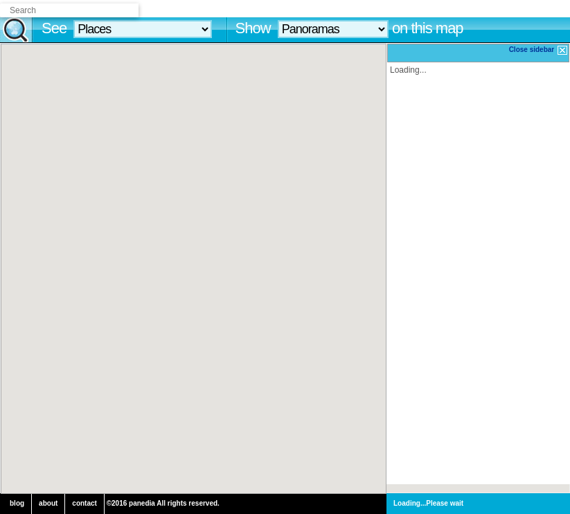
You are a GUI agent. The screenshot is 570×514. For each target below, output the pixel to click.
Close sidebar (539, 50)
